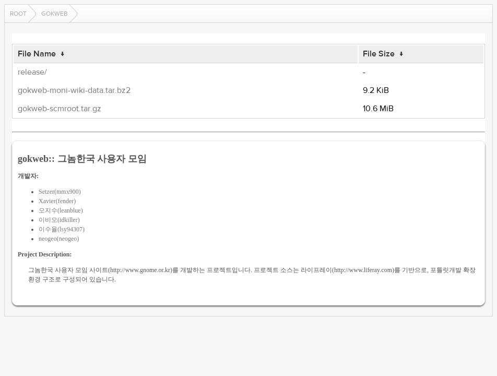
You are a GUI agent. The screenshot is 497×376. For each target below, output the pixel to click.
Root (18, 13)
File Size (379, 54)
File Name (37, 54)
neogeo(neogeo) (59, 238)
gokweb (54, 13)
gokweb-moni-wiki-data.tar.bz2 (74, 90)
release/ (32, 72)
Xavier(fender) (57, 201)
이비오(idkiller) (59, 220)
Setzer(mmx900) (60, 191)
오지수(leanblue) (61, 210)
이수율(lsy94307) (62, 229)
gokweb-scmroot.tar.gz (59, 108)
